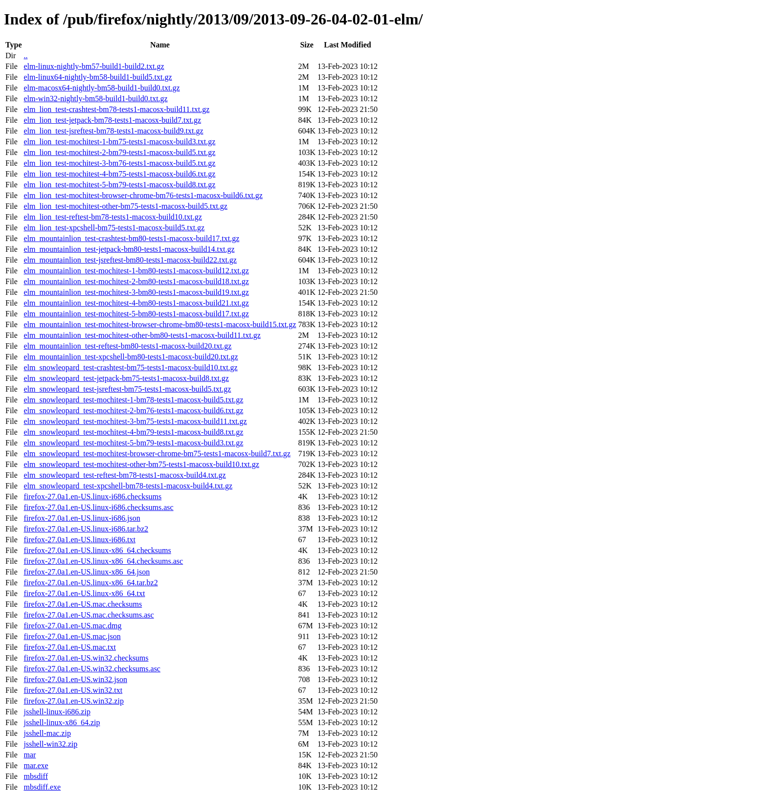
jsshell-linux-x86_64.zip (61, 722)
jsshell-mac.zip (46, 733)
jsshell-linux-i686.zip (56, 712)
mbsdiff (35, 776)
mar (29, 755)
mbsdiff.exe (42, 787)
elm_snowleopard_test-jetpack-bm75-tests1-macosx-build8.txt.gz (125, 378)
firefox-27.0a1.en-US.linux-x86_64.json (86, 572)
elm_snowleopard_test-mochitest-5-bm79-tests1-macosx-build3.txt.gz (133, 443)
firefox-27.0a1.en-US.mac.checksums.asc (88, 615)
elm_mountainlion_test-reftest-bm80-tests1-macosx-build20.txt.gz (127, 346)
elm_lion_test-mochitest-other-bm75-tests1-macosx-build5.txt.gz (125, 206)
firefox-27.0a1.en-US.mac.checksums (82, 604)
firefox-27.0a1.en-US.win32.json (75, 679)
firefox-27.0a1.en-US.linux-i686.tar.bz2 (85, 529)
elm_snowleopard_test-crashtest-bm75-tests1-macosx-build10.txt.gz (130, 367)
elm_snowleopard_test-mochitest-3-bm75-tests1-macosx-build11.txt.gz (135, 421)
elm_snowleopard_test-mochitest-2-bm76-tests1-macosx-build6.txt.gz (133, 410)
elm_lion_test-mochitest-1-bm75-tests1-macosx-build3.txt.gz (119, 141)
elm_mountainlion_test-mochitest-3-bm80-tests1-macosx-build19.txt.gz (135, 292)
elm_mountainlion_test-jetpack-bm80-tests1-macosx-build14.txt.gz (128, 249)
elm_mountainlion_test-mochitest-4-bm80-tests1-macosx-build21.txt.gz (135, 303)
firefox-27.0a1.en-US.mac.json (71, 636)
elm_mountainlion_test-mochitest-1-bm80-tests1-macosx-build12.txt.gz (135, 270)
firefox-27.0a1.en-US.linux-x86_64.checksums (97, 550)
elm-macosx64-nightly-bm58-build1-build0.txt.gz (101, 88)
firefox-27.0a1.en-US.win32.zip (73, 701)
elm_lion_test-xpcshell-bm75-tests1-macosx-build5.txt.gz (113, 227)
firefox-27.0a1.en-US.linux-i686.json (81, 518)
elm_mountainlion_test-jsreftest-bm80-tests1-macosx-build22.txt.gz (129, 260)
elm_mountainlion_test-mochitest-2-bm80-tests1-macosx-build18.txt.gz (135, 281)
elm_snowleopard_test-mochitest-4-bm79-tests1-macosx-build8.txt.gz (133, 432)
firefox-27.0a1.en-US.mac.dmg (72, 625)
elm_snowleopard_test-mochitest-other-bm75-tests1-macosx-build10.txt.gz (141, 464)
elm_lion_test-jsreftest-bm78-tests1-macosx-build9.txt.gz (113, 131)
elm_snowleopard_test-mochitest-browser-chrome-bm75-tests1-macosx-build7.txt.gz (156, 453)
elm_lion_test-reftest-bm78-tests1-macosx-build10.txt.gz (112, 217)
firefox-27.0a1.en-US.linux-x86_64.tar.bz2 (90, 582)
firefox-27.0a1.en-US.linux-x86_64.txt (84, 593)
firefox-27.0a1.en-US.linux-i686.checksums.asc (98, 507)
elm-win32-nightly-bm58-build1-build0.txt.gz (95, 98)
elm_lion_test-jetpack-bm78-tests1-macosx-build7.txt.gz (112, 120)
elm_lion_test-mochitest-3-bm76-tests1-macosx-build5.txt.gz (119, 163)
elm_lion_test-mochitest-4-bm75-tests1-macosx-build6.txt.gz (119, 174)
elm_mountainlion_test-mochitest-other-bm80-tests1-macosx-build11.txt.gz (141, 335)
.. (25, 55)
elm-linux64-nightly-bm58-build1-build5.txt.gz (97, 77)
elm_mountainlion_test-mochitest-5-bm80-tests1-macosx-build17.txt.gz (135, 314)
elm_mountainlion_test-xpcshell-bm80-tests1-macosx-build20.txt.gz (130, 357)
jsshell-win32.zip (50, 744)
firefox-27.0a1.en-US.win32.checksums (85, 658)
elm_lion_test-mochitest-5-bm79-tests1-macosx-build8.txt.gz (119, 184)
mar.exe (35, 765)
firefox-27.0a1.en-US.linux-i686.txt (79, 539)
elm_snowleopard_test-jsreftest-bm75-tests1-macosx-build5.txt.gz (127, 389)
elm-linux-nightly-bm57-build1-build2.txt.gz (93, 66)
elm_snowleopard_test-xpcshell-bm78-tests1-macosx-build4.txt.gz (127, 486)
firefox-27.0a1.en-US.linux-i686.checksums (92, 496)
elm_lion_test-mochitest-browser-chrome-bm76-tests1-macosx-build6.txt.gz (142, 195)
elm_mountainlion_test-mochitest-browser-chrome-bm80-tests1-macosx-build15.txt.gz (159, 324)
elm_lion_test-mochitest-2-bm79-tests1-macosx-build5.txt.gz (119, 152)
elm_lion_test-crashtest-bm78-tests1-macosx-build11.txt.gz (116, 109)
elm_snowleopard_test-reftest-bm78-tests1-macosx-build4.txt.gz (124, 475)
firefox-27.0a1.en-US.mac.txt (69, 647)
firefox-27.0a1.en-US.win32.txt (72, 690)
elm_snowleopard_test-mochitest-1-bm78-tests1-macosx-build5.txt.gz (133, 400)
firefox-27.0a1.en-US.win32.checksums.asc (91, 668)
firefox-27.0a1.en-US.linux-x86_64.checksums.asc (103, 561)
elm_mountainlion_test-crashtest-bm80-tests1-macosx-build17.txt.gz (131, 238)
